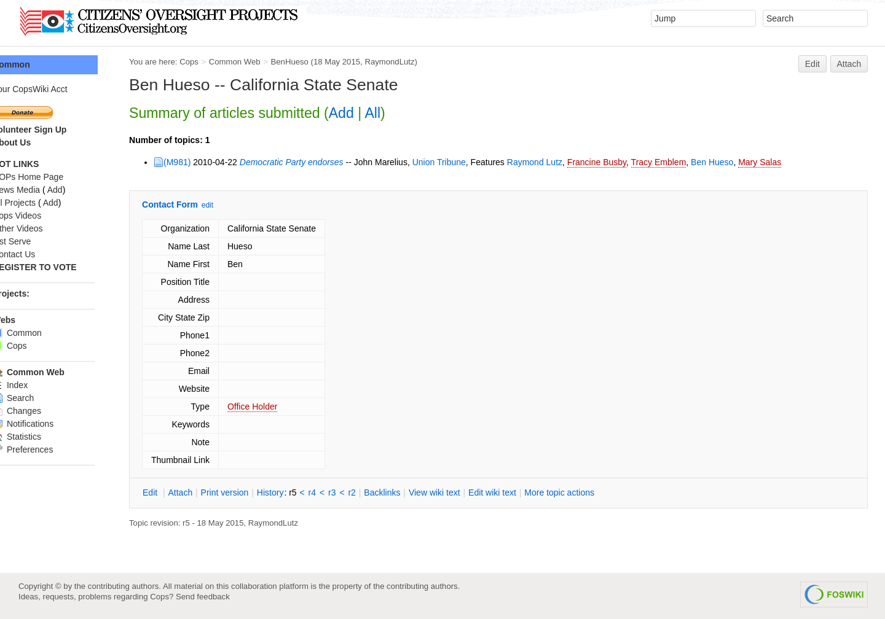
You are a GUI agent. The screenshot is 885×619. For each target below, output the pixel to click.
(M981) (202, 162)
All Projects (39, 203)
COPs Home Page (53, 177)
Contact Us (39, 254)
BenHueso (315, 61)
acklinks (408, 492)
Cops (214, 61)
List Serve (37, 241)
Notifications (48, 424)
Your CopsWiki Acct (55, 89)
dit (177, 492)
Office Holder (278, 406)
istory (296, 492)
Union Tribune (465, 162)
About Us (37, 142)
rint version (251, 492)
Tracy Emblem (684, 162)
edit (233, 205)
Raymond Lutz (560, 162)
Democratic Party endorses (317, 162)
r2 (377, 492)
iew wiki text (460, 492)
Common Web (260, 61)
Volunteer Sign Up (55, 129)
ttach (206, 492)
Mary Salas (785, 162)
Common (37, 64)
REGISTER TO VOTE (60, 267)
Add (367, 113)
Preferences (48, 449)
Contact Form (196, 204)
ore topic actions (585, 492)
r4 (338, 492)
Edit (812, 64)
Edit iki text (518, 492)
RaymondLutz (415, 61)
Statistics (42, 437)
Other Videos (43, 228)
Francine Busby (622, 162)
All (398, 113)
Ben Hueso (738, 162)
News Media (42, 190)
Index (35, 385)
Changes (42, 411)
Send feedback (203, 596)
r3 (357, 492)
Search (39, 398)
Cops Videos (42, 215)
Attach (849, 64)
